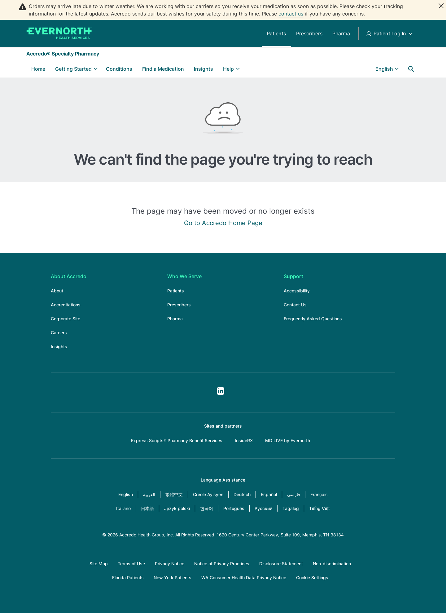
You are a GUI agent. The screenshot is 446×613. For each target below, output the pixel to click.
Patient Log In (390, 33)
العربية (149, 494)
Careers (59, 332)
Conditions (119, 69)
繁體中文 (174, 494)
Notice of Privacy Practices (221, 563)
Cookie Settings (312, 577)
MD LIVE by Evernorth (287, 440)
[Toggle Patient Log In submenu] (410, 33)
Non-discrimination (332, 563)
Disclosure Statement (281, 563)
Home (38, 69)
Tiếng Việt (319, 508)
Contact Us (295, 304)
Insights (203, 69)
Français (319, 494)
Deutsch (242, 494)
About (57, 290)
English (125, 494)
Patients (276, 33)
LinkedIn (220, 391)
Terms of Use (131, 563)
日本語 (147, 508)
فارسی (293, 494)
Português (233, 508)
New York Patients (172, 577)
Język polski (177, 508)
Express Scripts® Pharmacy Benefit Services (176, 440)
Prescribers (309, 33)
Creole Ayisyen (208, 494)
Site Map (99, 563)
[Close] (441, 5)
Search (411, 69)
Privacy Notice (169, 563)
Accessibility (297, 290)
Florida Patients (128, 577)
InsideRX (244, 440)
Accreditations (66, 304)
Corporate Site (65, 318)
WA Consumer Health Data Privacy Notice (243, 577)
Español (269, 494)
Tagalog (290, 508)
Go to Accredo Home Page (223, 223)
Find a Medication (163, 69)
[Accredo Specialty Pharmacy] (59, 33)
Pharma (341, 33)
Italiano (123, 508)
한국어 (206, 508)
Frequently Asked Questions (313, 318)
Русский (263, 508)
